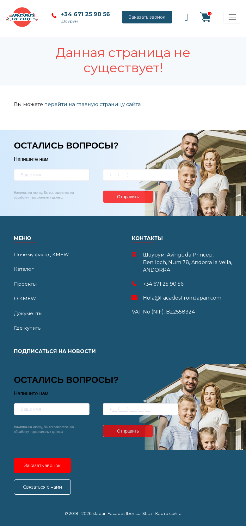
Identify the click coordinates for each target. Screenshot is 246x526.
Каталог (24, 269)
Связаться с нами (42, 487)
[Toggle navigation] (232, 17)
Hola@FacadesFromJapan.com (182, 298)
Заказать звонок (147, 17)
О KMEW (25, 298)
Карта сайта (168, 513)
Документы (28, 313)
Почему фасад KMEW (41, 254)
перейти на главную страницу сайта (92, 104)
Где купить (27, 328)
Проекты (25, 284)
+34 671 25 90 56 (85, 14)
